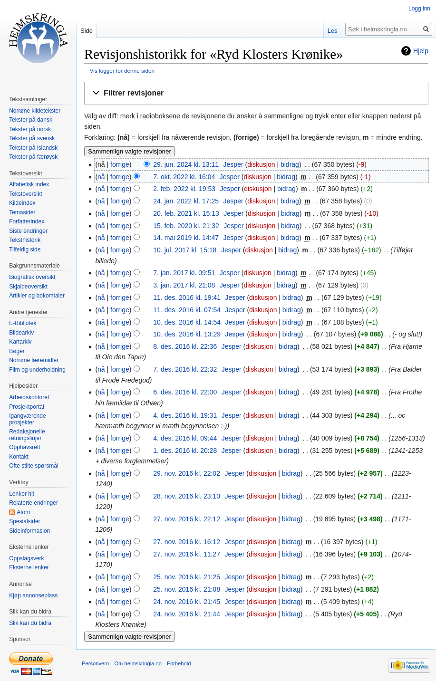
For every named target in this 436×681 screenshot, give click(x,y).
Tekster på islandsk (33, 147)
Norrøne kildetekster (34, 110)
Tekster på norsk (30, 129)
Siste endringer (28, 231)
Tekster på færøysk (33, 156)
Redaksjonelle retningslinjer (27, 434)
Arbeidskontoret (29, 397)
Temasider (22, 212)
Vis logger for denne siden (122, 70)
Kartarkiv (20, 341)
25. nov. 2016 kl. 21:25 (186, 577)
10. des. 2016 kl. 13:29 (187, 334)
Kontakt (19, 456)
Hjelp (420, 51)
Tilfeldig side (24, 249)
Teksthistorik (24, 240)
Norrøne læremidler (33, 360)
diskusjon (261, 164)
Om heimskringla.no (137, 663)
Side (86, 30)
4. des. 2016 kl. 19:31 (185, 415)
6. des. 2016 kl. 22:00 (185, 392)
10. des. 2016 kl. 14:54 (187, 322)
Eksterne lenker (28, 567)
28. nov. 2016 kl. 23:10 (186, 496)
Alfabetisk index (29, 184)
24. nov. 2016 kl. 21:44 (186, 614)
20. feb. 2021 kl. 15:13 (186, 213)
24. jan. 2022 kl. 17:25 (186, 201)
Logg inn (419, 8)
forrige (119, 164)
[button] (256, 93)
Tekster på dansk (30, 119)
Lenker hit (21, 493)
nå (101, 177)
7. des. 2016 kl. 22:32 (185, 369)
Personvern (95, 663)
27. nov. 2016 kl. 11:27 (186, 554)
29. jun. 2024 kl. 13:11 (186, 164)
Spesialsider (24, 521)
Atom (23, 512)
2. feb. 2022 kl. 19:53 (184, 188)
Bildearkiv (21, 332)
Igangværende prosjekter (27, 419)
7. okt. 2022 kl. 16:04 (184, 177)
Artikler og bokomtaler (37, 295)
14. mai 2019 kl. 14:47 (186, 237)
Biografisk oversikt (32, 277)
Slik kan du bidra (30, 623)
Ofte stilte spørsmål (33, 465)
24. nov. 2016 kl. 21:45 (186, 601)
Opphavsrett (24, 447)
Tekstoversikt (25, 194)
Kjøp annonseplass (33, 595)
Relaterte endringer (33, 502)
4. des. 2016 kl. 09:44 (185, 438)
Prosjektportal (26, 406)
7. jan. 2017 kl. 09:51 (184, 273)
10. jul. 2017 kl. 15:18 (184, 250)
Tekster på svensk (32, 138)
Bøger (17, 351)
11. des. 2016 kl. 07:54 (187, 310)
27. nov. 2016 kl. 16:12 (186, 542)
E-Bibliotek (22, 323)
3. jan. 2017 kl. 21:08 (184, 285)
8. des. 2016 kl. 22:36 (185, 346)
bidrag (290, 164)
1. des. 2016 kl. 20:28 (185, 450)
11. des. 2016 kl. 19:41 (187, 297)
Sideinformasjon (29, 531)
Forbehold (179, 663)
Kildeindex (22, 203)
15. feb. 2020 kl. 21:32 (186, 226)
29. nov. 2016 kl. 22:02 (186, 473)
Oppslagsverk (26, 558)
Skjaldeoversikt (28, 286)
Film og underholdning (37, 369)
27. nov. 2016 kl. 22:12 (186, 519)
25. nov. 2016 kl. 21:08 (186, 589)
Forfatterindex (26, 221)
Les (333, 30)
